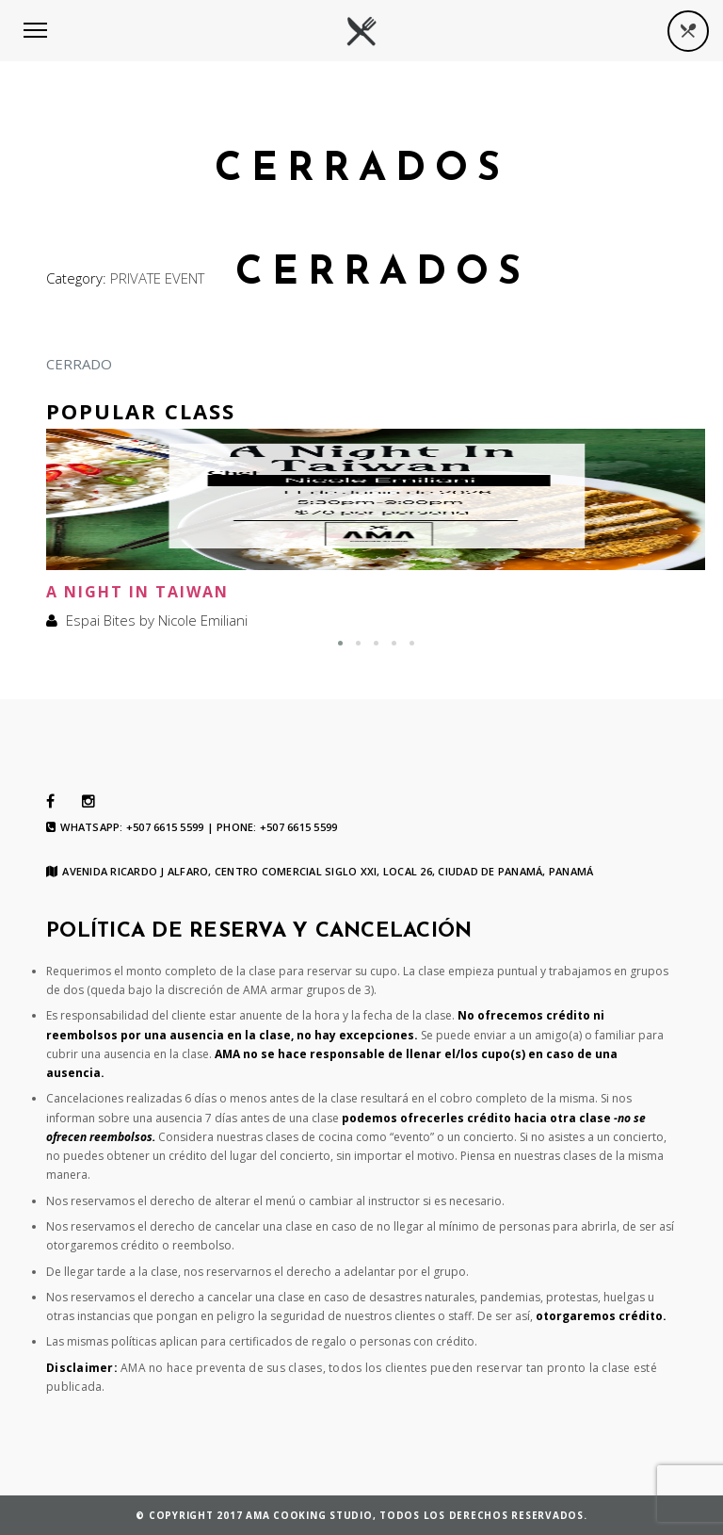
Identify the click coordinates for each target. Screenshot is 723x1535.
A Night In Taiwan (137, 591)
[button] (340, 643)
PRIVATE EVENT (157, 278)
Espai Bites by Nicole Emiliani (157, 620)
